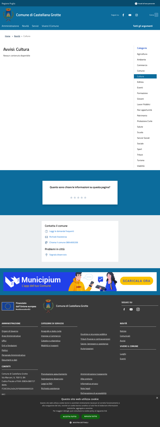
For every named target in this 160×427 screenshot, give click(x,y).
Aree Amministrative (11, 335)
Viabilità (140, 165)
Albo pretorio (86, 378)
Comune (141, 70)
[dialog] (80, 411)
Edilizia (140, 82)
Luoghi (123, 353)
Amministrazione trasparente (94, 374)
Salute (140, 126)
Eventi (140, 87)
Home (7, 36)
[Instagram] (131, 15)
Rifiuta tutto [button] (90, 416)
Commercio (142, 65)
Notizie (123, 331)
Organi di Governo (10, 331)
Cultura (140, 76)
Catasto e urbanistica (50, 340)
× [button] (157, 398)
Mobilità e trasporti (49, 345)
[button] (80, 422)
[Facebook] (118, 15)
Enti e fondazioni (9, 345)
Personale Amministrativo (13, 355)
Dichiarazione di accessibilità (93, 393)
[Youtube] (124, 15)
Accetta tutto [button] (69, 416)
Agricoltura (142, 54)
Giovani (140, 98)
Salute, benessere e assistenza (94, 343)
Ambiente (141, 59)
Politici (5, 350)
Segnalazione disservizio (52, 378)
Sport (139, 149)
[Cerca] (155, 15)
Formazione (142, 93)
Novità (17, 36)
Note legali (85, 388)
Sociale (140, 143)
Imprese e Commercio (51, 335)
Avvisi (122, 340)
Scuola (140, 132)
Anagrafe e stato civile (51, 331)
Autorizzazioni (87, 348)
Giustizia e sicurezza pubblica (94, 334)
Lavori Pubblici (143, 104)
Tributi (140, 154)
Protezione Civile (144, 121)
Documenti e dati (9, 359)
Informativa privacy (89, 383)
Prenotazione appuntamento (54, 374)
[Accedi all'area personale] (144, 3)
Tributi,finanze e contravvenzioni (95, 339)
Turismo (140, 160)
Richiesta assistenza (50, 388)
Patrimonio (142, 115)
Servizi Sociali (143, 137)
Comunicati (125, 335)
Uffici (4, 340)
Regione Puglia (8, 3)
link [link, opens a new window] (105, 411)
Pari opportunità (144, 110)
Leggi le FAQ (46, 383)
